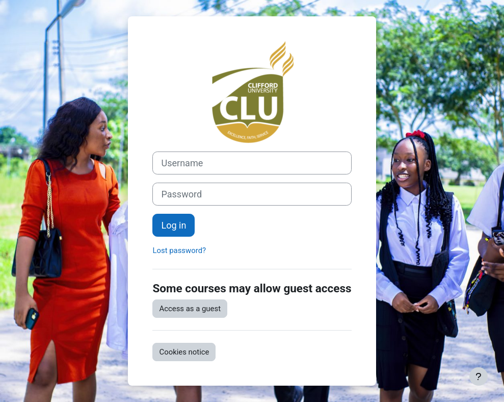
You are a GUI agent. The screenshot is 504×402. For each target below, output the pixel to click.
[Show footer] (478, 376)
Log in (173, 225)
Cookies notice (184, 352)
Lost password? (179, 250)
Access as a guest (190, 308)
